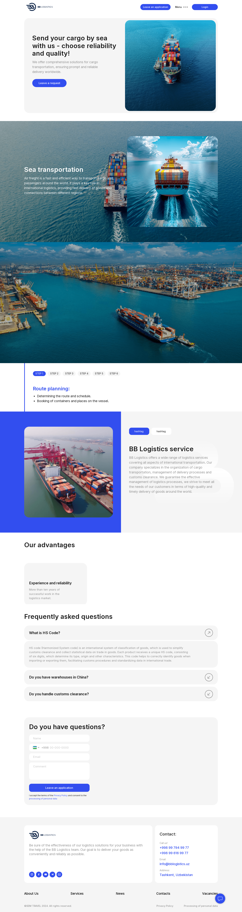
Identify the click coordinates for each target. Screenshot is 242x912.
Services (77, 893)
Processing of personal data (201, 905)
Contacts (163, 893)
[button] (181, 7)
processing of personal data (43, 798)
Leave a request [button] (49, 83)
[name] (59, 738)
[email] (59, 757)
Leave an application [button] (155, 7)
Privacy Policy (61, 795)
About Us (31, 893)
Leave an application (59, 787)
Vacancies (210, 893)
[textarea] (59, 771)
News (120, 893)
